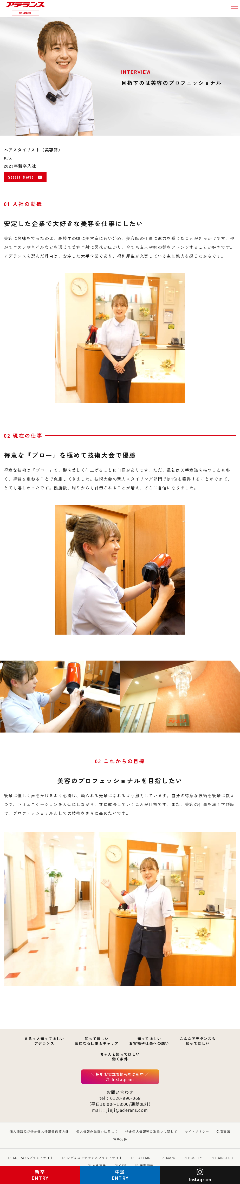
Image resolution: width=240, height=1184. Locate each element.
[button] (234, 8)
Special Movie (25, 177)
